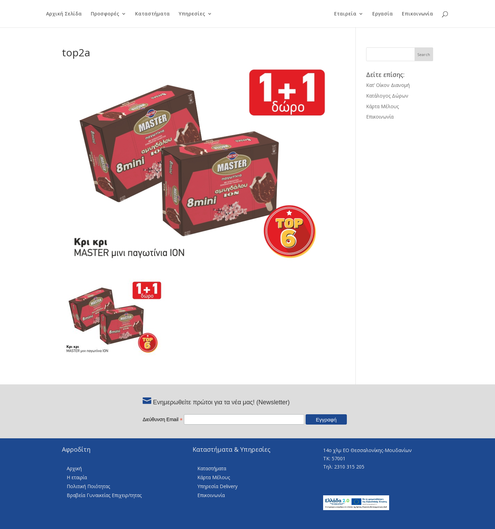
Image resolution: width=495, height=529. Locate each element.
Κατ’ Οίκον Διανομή (388, 85)
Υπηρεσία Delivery (217, 486)
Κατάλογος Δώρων (387, 95)
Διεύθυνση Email (163, 419)
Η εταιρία (77, 477)
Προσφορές (105, 14)
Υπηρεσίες (192, 14)
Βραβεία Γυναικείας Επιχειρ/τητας (104, 495)
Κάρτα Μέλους (382, 106)
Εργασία (382, 14)
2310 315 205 (349, 466)
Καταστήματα (152, 14)
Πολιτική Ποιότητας (88, 486)
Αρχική (74, 468)
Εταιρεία (345, 14)
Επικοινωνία (417, 14)
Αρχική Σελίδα (64, 14)
